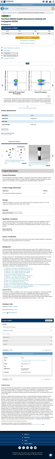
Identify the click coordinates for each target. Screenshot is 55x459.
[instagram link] (31, 447)
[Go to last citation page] (51, 350)
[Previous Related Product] (2, 155)
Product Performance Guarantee (11, 48)
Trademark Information (37, 424)
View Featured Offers (27, 4)
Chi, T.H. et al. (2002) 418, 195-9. (15, 274)
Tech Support (6, 50)
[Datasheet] (10, 53)
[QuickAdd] (47, 2)
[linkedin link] (27, 447)
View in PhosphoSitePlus (9, 312)
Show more (48, 103)
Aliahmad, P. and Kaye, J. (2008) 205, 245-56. (19, 275)
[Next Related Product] (52, 155)
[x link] (23, 447)
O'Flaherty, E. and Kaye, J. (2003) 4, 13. (18, 268)
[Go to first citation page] (43, 350)
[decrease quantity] (33, 33)
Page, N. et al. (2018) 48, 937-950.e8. (17, 280)
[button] (51, 455)
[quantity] (35, 33)
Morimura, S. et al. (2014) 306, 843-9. (19, 286)
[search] (53, 8)
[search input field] (33, 8)
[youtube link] (35, 447)
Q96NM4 (10, 306)
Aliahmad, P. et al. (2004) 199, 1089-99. (17, 272)
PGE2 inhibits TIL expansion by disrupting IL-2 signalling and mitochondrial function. (34, 361)
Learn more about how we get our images (27, 108)
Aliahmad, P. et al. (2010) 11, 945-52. (18, 277)
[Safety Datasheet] (10, 55)
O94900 (15, 306)
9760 (16, 309)
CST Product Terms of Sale (37, 415)
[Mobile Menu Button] (1, 2)
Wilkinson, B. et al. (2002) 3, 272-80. (17, 271)
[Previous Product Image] (2, 85)
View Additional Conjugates (27, 40)
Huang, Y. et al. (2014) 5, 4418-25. (16, 287)
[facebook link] (19, 447)
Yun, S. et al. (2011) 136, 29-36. (16, 278)
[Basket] (50, 2)
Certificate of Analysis (8, 58)
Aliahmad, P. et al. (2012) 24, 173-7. (19, 269)
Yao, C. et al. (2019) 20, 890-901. (16, 283)
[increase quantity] (37, 33)
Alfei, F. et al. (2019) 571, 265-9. (15, 281)
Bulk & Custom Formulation (27, 43)
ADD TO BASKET (27, 37)
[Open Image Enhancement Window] (49, 96)
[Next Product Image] (52, 85)
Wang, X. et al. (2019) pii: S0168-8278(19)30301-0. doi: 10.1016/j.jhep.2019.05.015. (28, 284)
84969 (12, 309)
